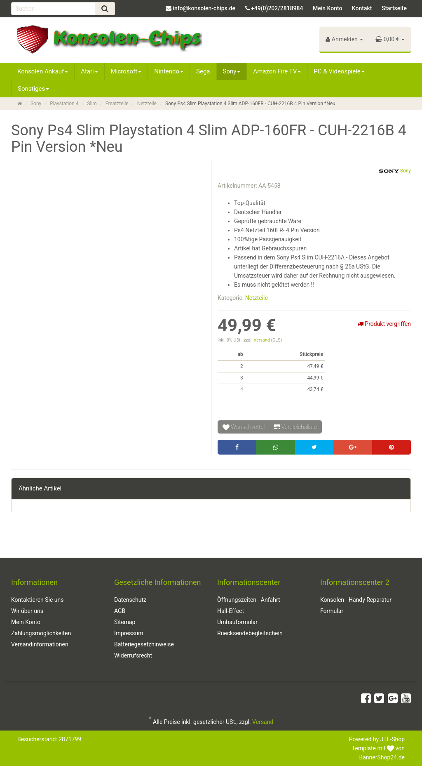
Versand (262, 340)
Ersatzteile (117, 103)
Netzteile (147, 103)
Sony (232, 71)
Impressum (128, 633)
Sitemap (124, 622)
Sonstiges (33, 88)
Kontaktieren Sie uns (37, 599)
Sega (203, 71)
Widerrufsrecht (133, 655)
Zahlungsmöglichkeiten (41, 633)
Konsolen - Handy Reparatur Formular (356, 605)
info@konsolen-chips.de (204, 8)
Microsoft (126, 71)
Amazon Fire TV (277, 71)
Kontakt (362, 8)
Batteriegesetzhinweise (144, 644)
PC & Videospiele (339, 71)
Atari (89, 71)
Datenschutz (130, 599)
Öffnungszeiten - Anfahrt (248, 599)
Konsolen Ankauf (42, 71)
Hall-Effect (230, 611)
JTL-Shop (392, 739)
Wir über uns (27, 611)
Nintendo (168, 71)
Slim (91, 103)
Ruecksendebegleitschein (250, 633)
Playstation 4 (64, 103)
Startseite (394, 8)
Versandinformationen (39, 644)
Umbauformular (237, 622)
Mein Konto (327, 8)
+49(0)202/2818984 (277, 8)
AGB (119, 611)
